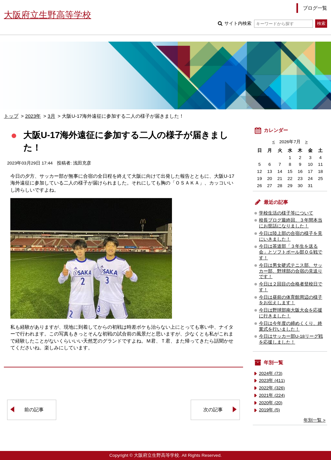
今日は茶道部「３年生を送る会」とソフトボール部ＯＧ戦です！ (290, 252)
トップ (11, 116)
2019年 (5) (269, 409)
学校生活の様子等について (286, 213)
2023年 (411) (272, 380)
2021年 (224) (272, 395)
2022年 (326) (272, 387)
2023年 (33, 116)
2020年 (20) (271, 402)
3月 (51, 116)
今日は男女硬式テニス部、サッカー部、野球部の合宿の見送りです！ (290, 271)
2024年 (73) (271, 373)
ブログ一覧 (315, 8)
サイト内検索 (268, 23)
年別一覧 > (315, 420)
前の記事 (34, 409)
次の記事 (213, 409)
